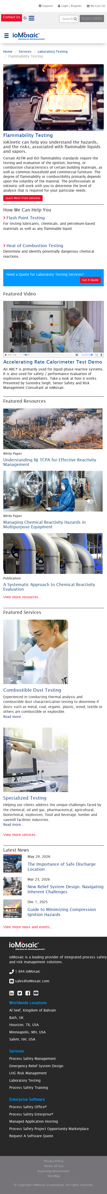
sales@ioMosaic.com (32, 981)
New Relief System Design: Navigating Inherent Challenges (66, 889)
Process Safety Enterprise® (31, 1114)
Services (25, 51)
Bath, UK (16, 1018)
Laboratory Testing (53, 51)
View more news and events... (28, 927)
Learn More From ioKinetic (23, 198)
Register (76, 6)
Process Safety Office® (28, 1107)
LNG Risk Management (28, 1073)
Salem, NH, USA (22, 1039)
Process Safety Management (32, 1059)
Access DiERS (92, 18)
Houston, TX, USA (24, 1025)
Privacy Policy (53, 1161)
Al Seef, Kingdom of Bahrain (32, 1010)
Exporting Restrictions (53, 1171)
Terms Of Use (53, 1166)
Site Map (53, 1176)
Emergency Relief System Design (36, 1066)
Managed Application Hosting (33, 1121)
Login (62, 6)
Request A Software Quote (31, 1136)
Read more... (13, 717)
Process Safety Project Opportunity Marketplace (49, 1129)
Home (8, 51)
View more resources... (22, 597)
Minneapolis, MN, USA (27, 1032)
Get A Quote (90, 280)
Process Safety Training (28, 1088)
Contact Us (11, 17)
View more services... (21, 835)
